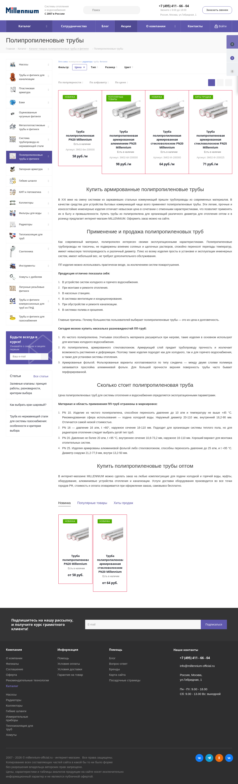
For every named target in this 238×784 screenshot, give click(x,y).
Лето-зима (63, 62)
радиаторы (88, 62)
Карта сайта (117, 674)
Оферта (11, 674)
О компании (14, 658)
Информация (67, 650)
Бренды (114, 669)
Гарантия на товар (70, 674)
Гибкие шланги (16, 711)
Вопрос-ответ (118, 663)
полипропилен (75, 62)
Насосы (11, 694)
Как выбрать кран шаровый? (28, 404)
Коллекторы (14, 705)
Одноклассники (219, 758)
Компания (14, 650)
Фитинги (103, 62)
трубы (96, 62)
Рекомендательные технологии (27, 680)
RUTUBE (229, 758)
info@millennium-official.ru (197, 666)
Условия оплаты (68, 663)
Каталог (12, 686)
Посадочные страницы (124, 680)
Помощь (63, 658)
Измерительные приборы (17, 718)
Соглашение (14, 669)
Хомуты (11, 734)
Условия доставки (69, 669)
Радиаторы (13, 700)
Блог (112, 658)
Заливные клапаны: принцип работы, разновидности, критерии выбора (28, 388)
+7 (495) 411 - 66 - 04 (174, 6)
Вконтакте (199, 758)
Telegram (209, 758)
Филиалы (12, 663)
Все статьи (40, 376)
